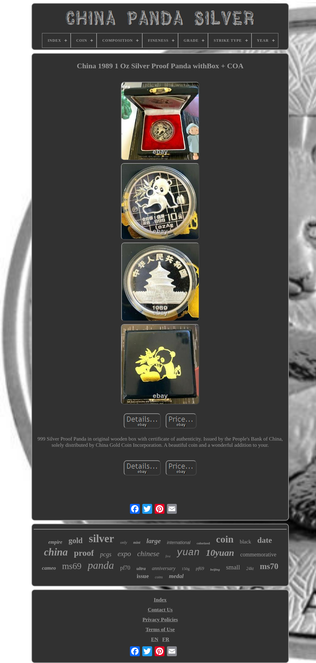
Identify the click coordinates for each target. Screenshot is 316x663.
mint (136, 542)
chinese (148, 554)
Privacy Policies (160, 620)
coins (159, 577)
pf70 (125, 568)
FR (165, 639)
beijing (215, 569)
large (154, 541)
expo (124, 554)
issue (143, 576)
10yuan (220, 552)
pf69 (200, 568)
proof (84, 553)
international (178, 542)
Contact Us (160, 610)
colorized (203, 543)
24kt (250, 568)
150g (186, 568)
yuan (188, 552)
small (233, 567)
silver (101, 539)
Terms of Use (160, 629)
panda (101, 565)
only (123, 542)
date (264, 540)
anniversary (163, 568)
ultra (141, 568)
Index (160, 600)
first (167, 556)
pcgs (105, 554)
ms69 (71, 566)
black (245, 542)
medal (176, 576)
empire (55, 542)
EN (154, 639)
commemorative (258, 554)
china (56, 552)
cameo (49, 568)
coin (225, 539)
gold (76, 540)
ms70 (269, 566)
